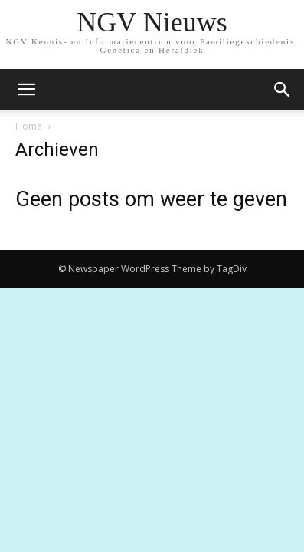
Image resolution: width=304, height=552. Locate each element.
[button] (282, 89)
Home (28, 126)
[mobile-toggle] (26, 89)
